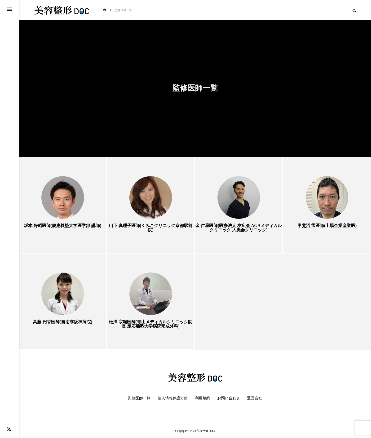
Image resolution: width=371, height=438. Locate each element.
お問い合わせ (228, 398)
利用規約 (202, 398)
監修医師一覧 (139, 398)
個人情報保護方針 (173, 398)
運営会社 (254, 398)
